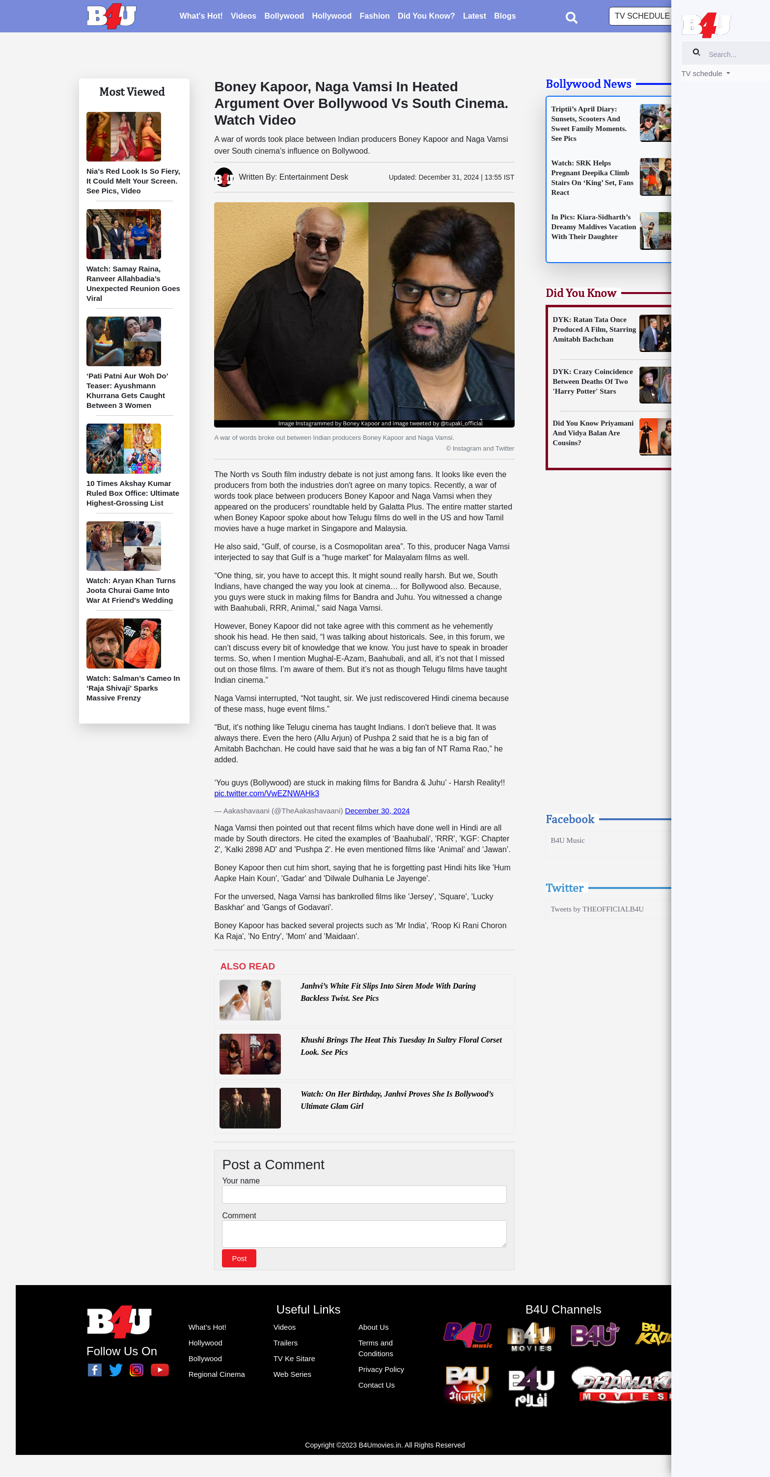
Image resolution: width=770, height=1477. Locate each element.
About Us (373, 1330)
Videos (243, 17)
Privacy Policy (381, 1372)
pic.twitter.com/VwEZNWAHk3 (266, 793)
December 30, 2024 (377, 810)
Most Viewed (132, 91)
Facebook (570, 819)
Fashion (375, 17)
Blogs (505, 17)
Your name (241, 1181)
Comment (239, 1215)
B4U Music (568, 840)
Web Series (292, 1377)
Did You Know (581, 292)
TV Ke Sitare (294, 1361)
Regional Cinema (217, 1377)
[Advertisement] (615, 650)
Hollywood (332, 17)
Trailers (286, 1346)
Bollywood (284, 17)
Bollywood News (588, 83)
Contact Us (376, 1388)
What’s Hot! (207, 1330)
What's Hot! (201, 17)
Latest (474, 17)
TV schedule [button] (643, 17)
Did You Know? (426, 17)
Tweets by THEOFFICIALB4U (597, 909)
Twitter (564, 887)
